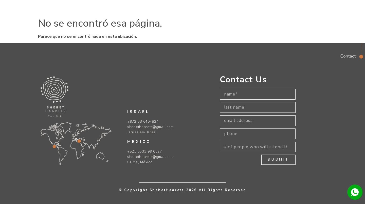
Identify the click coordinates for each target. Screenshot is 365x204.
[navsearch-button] (294, 7)
